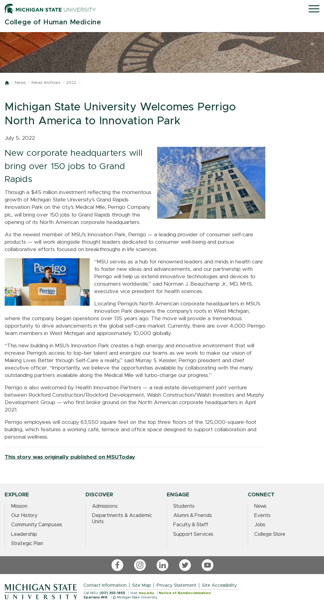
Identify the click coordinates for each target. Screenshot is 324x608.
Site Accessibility (219, 585)
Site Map (141, 585)
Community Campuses (36, 524)
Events (262, 515)
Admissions (105, 506)
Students (184, 506)
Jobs (259, 524)
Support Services (193, 534)
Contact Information (105, 585)
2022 (71, 83)
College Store (269, 534)
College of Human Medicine (53, 22)
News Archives (46, 83)
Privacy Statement (176, 585)
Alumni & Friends (192, 515)
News (20, 83)
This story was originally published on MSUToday (70, 457)
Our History (24, 515)
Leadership (24, 534)
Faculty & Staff (190, 524)
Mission (19, 506)
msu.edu (146, 593)
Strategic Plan (27, 543)
